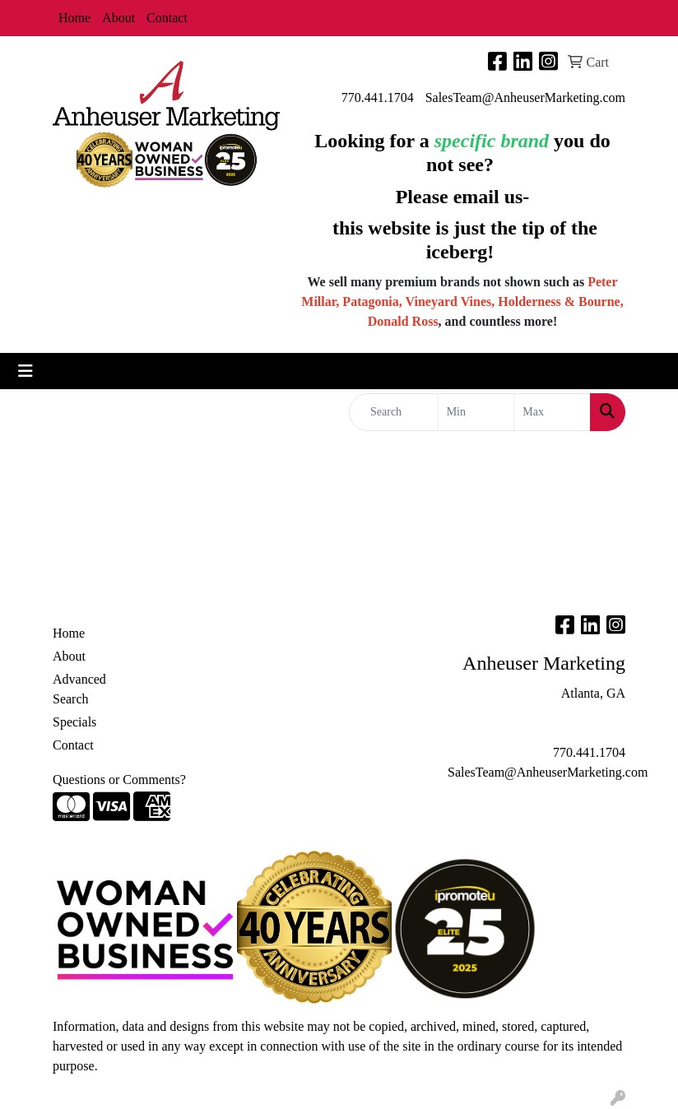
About (118, 18)
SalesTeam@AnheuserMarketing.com (525, 97)
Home (74, 18)
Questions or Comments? (119, 780)
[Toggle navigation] (25, 371)
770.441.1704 (377, 97)
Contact (167, 18)
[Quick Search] (394, 412)
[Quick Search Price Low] (476, 412)
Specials (74, 722)
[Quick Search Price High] (552, 412)
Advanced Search (79, 689)
